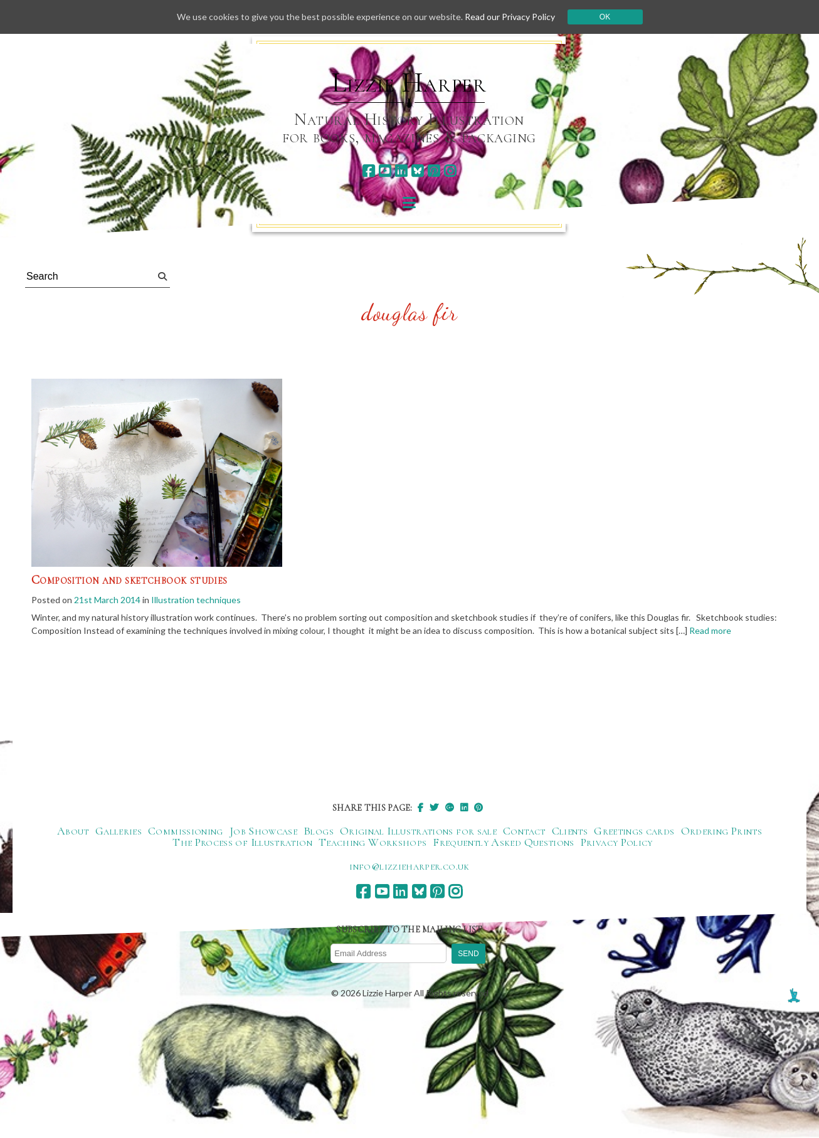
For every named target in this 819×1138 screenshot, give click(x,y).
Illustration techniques (196, 599)
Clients (570, 831)
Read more (710, 630)
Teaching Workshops (372, 842)
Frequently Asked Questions (503, 842)
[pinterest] (434, 170)
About (73, 831)
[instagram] (450, 170)
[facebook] (368, 170)
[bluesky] (417, 170)
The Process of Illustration (242, 842)
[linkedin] (401, 170)
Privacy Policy (617, 842)
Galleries (118, 831)
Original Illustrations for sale (418, 831)
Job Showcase (263, 831)
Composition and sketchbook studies (129, 579)
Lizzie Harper (409, 83)
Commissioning (185, 831)
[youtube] (385, 170)
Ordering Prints (721, 831)
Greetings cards (634, 831)
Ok (605, 17)
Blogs (319, 831)
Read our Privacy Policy (510, 16)
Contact (524, 831)
